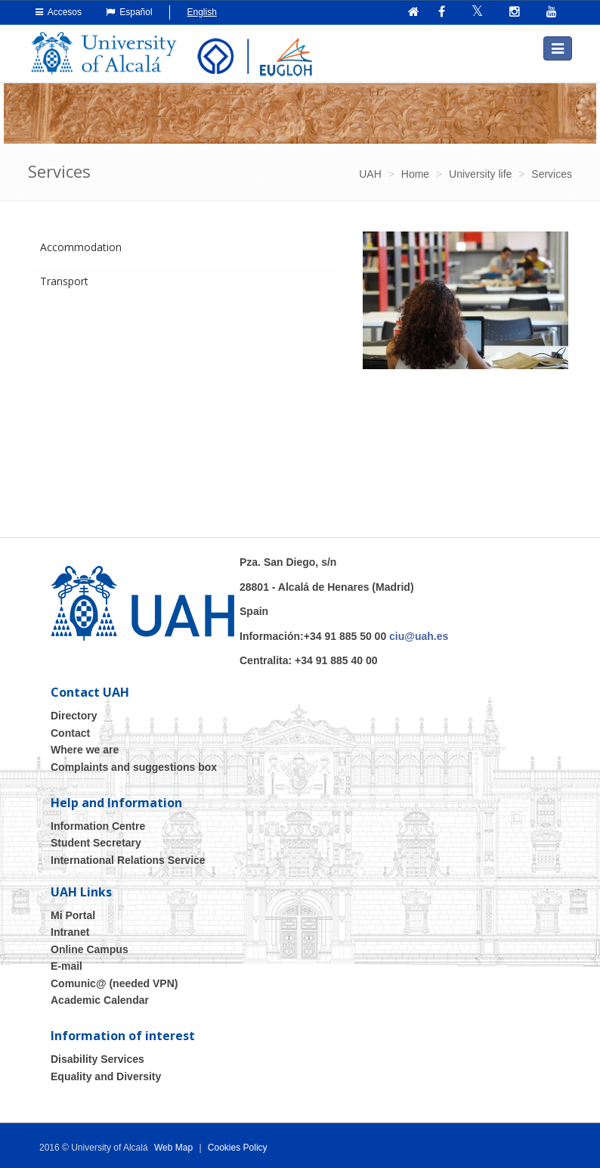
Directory (74, 716)
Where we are (85, 750)
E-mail (66, 966)
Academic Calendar (100, 1000)
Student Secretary (96, 843)
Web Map (173, 1147)
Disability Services (97, 1059)
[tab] (182, 247)
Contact (70, 733)
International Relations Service (128, 860)
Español (129, 12)
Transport (64, 281)
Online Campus (89, 949)
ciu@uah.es (418, 636)
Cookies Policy (238, 1147)
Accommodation (81, 247)
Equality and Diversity (106, 1076)
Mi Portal (73, 915)
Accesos (59, 12)
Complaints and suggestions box (134, 767)
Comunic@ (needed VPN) (114, 983)
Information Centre (98, 826)
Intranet (70, 932)
